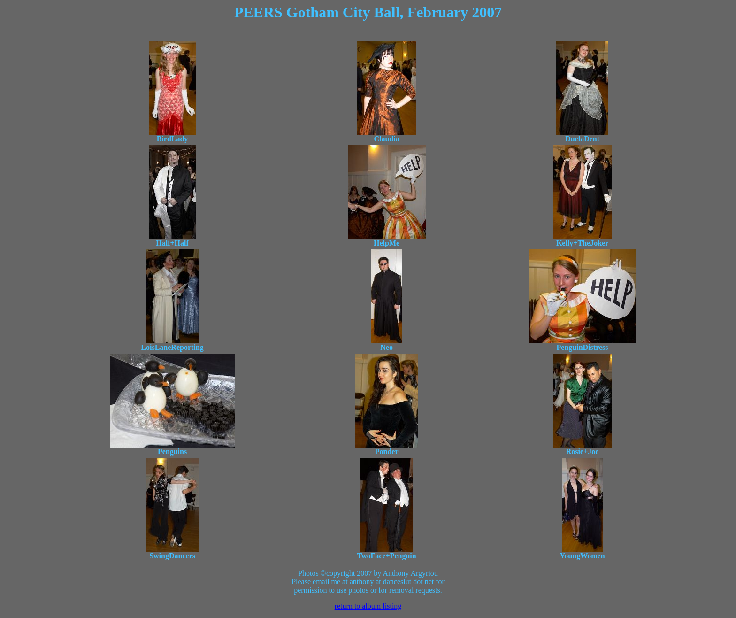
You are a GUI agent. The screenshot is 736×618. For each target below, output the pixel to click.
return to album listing (368, 606)
